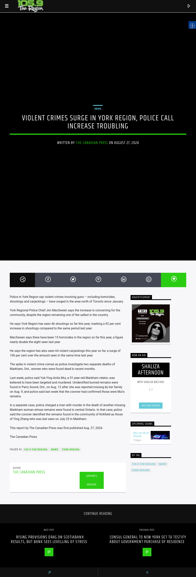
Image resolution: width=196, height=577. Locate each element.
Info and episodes (151, 406)
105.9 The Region (35, 449)
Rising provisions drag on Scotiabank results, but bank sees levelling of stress (49, 539)
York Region (70, 449)
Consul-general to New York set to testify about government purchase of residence (147, 539)
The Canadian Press (92, 143)
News (98, 108)
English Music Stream (141, 435)
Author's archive (91, 480)
